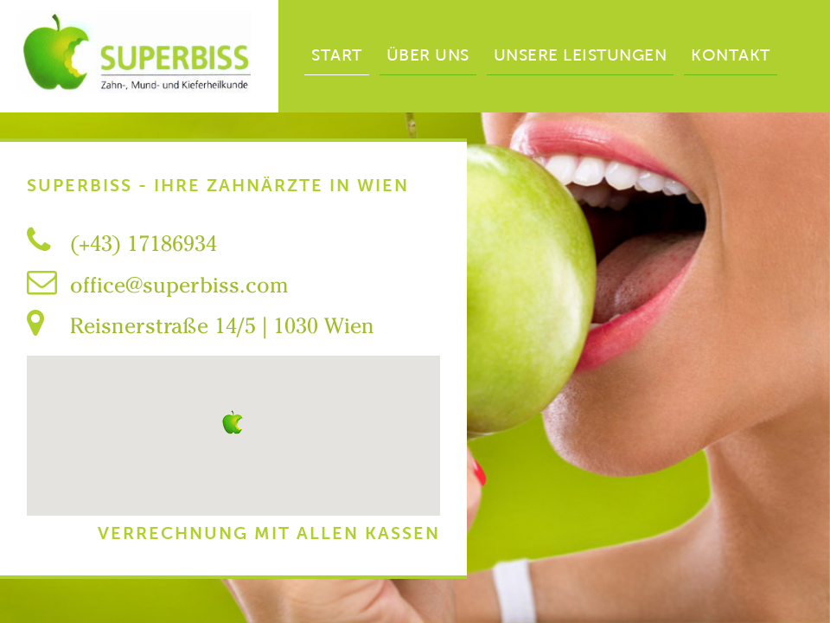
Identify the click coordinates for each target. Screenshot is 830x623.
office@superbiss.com (179, 285)
